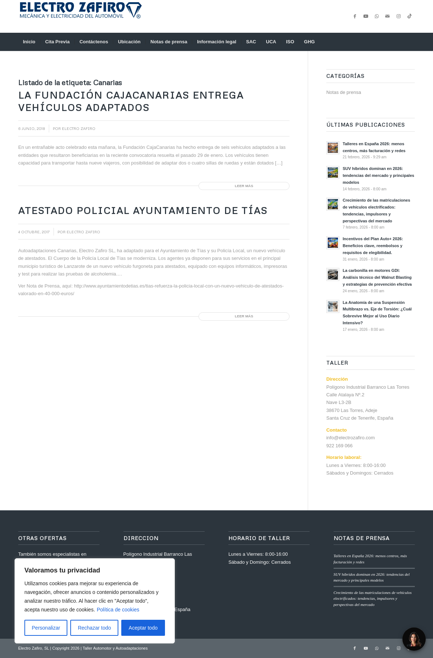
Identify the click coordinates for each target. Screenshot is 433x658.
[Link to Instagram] (398, 16)
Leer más (244, 186)
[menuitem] (29, 42)
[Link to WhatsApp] (376, 16)
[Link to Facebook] (354, 16)
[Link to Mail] (387, 16)
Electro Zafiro (78, 128)
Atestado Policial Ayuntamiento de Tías (143, 210)
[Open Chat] (414, 639)
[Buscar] (410, 42)
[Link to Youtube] (365, 16)
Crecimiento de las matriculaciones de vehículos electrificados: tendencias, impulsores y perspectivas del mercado (373, 598)
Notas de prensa (343, 92)
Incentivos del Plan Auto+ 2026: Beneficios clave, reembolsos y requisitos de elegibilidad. (373, 246)
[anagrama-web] (80, 16)
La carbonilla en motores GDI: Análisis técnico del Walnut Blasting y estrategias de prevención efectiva (377, 277)
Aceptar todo (143, 628)
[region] (95, 600)
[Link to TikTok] (409, 16)
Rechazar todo (94, 628)
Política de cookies (118, 610)
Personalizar (46, 628)
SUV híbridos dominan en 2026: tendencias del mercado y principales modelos (378, 175)
